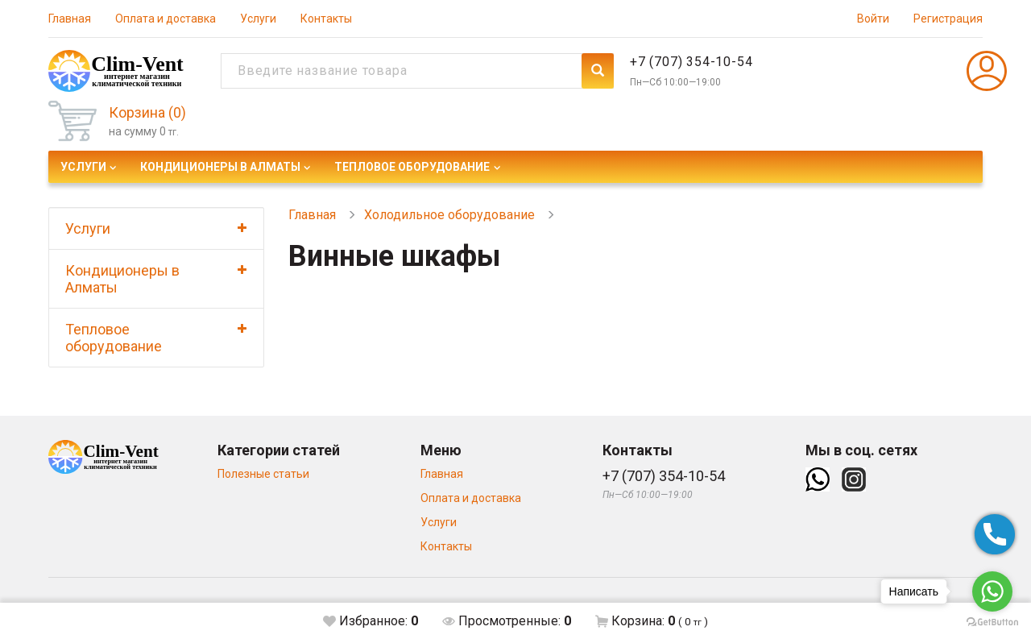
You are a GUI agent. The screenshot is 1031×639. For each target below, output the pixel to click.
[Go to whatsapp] (992, 591)
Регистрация (948, 18)
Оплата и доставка (165, 18)
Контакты (326, 18)
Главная (69, 18)
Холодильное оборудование (449, 214)
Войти (873, 18)
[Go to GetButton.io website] (992, 622)
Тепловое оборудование (412, 166)
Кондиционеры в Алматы (220, 166)
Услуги (258, 18)
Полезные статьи (263, 473)
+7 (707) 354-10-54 (691, 61)
